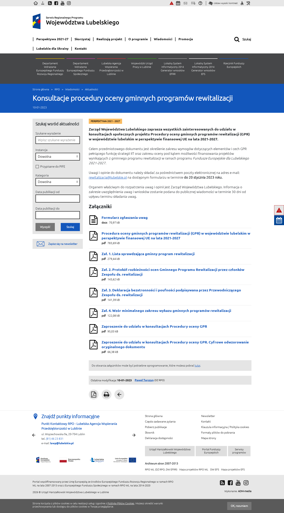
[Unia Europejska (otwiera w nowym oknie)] (242, 20)
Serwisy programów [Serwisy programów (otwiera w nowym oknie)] (239, 451)
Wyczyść (45, 227)
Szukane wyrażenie (48, 133)
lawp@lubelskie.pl (62, 443)
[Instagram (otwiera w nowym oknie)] (68, 3)
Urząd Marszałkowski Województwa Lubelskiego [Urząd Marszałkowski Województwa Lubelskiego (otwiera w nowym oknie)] (170, 451)
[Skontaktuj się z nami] (185, 3)
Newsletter (208, 416)
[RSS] (222, 483)
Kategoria (42, 175)
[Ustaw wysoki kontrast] (223, 3)
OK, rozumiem (239, 505)
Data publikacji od (48, 192)
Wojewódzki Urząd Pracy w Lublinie (142, 65)
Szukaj (70, 227)
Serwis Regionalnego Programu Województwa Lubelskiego (86, 20)
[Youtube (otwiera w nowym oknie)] (62, 3)
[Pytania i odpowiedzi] (200, 3)
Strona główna (41, 89)
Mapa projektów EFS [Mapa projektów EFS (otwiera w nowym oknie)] (233, 469)
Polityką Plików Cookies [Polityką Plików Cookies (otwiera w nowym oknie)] (120, 503)
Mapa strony (208, 438)
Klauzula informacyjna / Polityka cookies (225, 427)
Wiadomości (72, 89)
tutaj (197, 365)
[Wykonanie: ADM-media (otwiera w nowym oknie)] (237, 491)
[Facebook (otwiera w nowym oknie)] (56, 3)
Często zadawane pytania (160, 421)
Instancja (42, 150)
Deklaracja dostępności (159, 438)
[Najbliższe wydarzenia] (178, 3)
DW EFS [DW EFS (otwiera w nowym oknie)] (214, 469)
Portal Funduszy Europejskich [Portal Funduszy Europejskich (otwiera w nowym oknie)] (211, 451)
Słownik (149, 432)
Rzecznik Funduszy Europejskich (233, 65)
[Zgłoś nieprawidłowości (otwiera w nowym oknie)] (171, 3)
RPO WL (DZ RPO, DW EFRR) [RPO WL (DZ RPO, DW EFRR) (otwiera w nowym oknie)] (161, 469)
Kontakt (206, 421)
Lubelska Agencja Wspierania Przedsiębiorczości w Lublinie (111, 69)
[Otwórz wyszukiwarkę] (242, 39)
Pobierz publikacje (156, 427)
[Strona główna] (35, 3)
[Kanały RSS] (50, 3)
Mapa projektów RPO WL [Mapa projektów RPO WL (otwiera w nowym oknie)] (193, 469)
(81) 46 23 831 (55, 438)
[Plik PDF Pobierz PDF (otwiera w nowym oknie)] (94, 394)
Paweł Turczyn (144, 380)
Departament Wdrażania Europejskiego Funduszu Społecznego (80, 69)
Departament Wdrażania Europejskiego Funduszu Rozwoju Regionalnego (50, 69)
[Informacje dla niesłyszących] (248, 3)
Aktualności (91, 89)
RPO (57, 89)
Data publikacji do (48, 208)
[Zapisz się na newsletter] (193, 3)
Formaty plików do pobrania (218, 432)
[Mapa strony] (43, 3)
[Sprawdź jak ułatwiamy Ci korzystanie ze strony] (242, 3)
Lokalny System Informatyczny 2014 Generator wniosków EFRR (173, 69)
